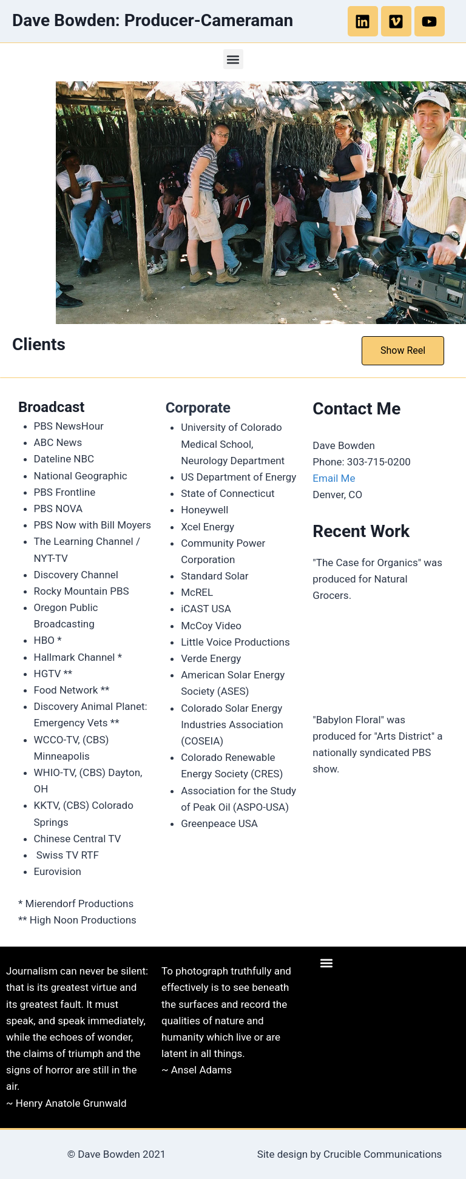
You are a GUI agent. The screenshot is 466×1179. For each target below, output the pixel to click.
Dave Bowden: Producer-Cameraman (152, 20)
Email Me (333, 478)
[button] (233, 59)
